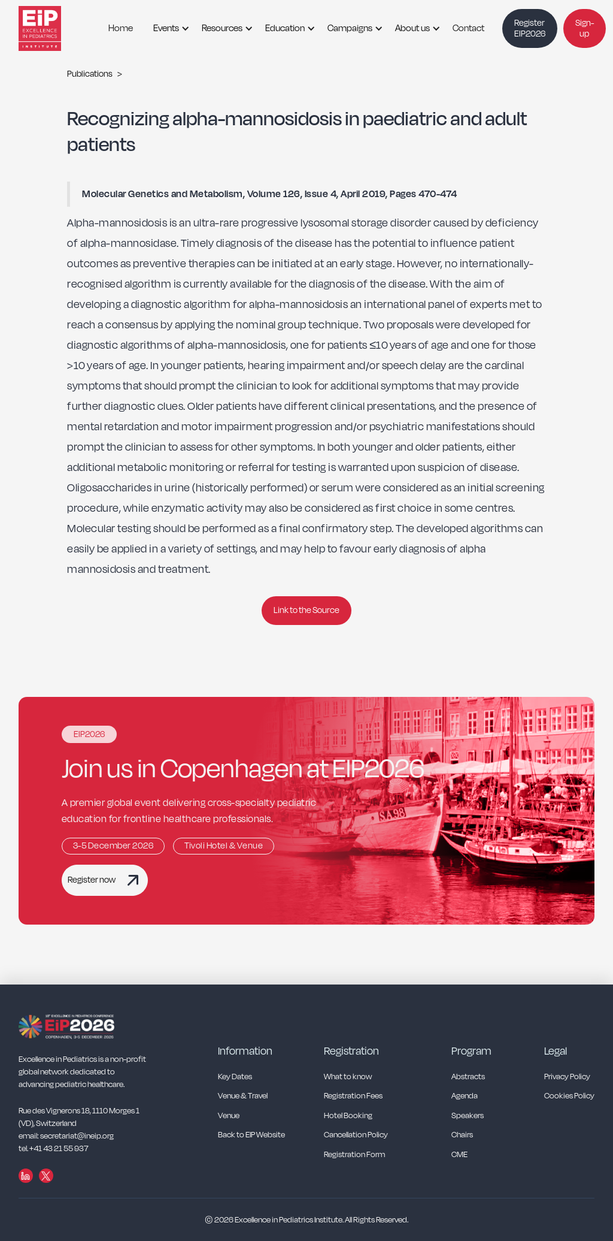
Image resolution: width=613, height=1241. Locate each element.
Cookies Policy (569, 1096)
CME (459, 1155)
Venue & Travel (243, 1096)
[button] (167, 28)
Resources (222, 28)
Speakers (467, 1116)
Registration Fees (353, 1096)
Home (120, 28)
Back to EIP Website (251, 1135)
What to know (348, 1077)
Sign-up (584, 28)
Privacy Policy (567, 1077)
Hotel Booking (348, 1116)
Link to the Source (306, 610)
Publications (90, 74)
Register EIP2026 (529, 28)
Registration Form (354, 1155)
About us (412, 28)
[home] (54, 28)
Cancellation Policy (356, 1135)
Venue (228, 1116)
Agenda (464, 1096)
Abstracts (468, 1077)
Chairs (462, 1135)
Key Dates (235, 1077)
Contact (468, 28)
